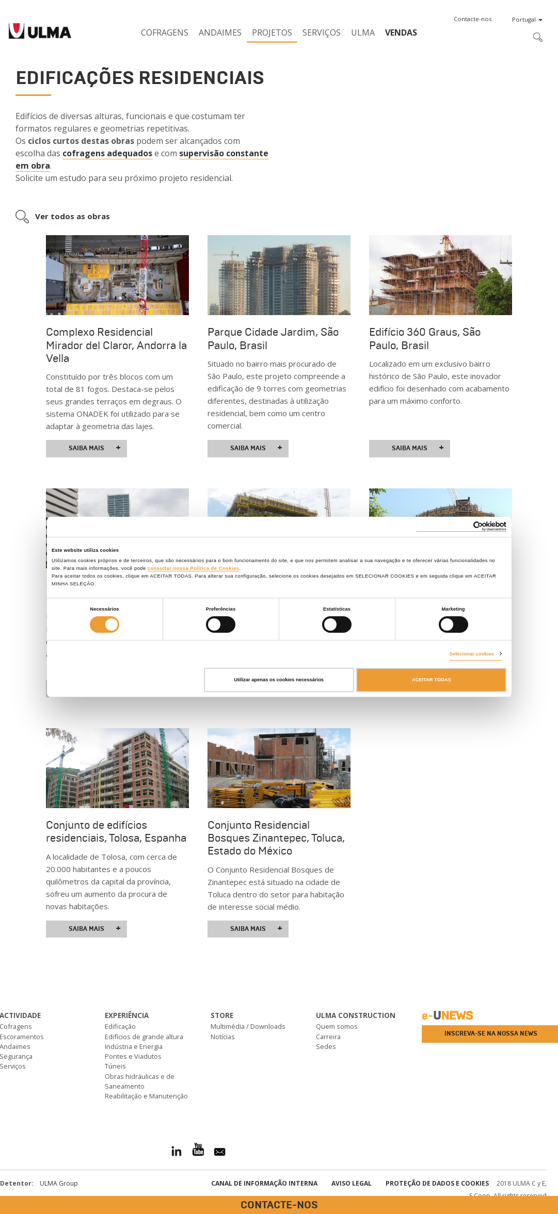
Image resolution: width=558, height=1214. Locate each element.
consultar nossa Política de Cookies (194, 568)
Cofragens (164, 32)
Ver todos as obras (72, 216)
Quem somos (337, 1026)
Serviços (321, 32)
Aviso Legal (351, 1183)
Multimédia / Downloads (248, 1026)
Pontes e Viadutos (133, 1056)
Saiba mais (95, 448)
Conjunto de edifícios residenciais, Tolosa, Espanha (116, 831)
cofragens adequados (107, 153)
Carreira (328, 1036)
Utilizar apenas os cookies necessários (279, 679)
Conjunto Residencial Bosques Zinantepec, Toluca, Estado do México (276, 838)
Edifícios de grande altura (144, 1036)
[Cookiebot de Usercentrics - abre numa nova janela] (461, 526)
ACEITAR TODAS (431, 679)
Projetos (272, 32)
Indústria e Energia (134, 1046)
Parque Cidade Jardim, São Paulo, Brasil (273, 338)
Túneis (115, 1066)
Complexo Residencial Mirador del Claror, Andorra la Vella (116, 345)
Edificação (120, 1026)
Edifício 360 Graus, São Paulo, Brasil (425, 338)
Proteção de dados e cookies (437, 1183)
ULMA (363, 32)
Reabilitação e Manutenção (146, 1096)
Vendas (401, 32)
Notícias (223, 1036)
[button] (472, 19)
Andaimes (220, 32)
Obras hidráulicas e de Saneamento (139, 1081)
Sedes (326, 1046)
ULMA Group (59, 1183)
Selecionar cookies (472, 654)
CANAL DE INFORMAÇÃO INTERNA (264, 1183)
